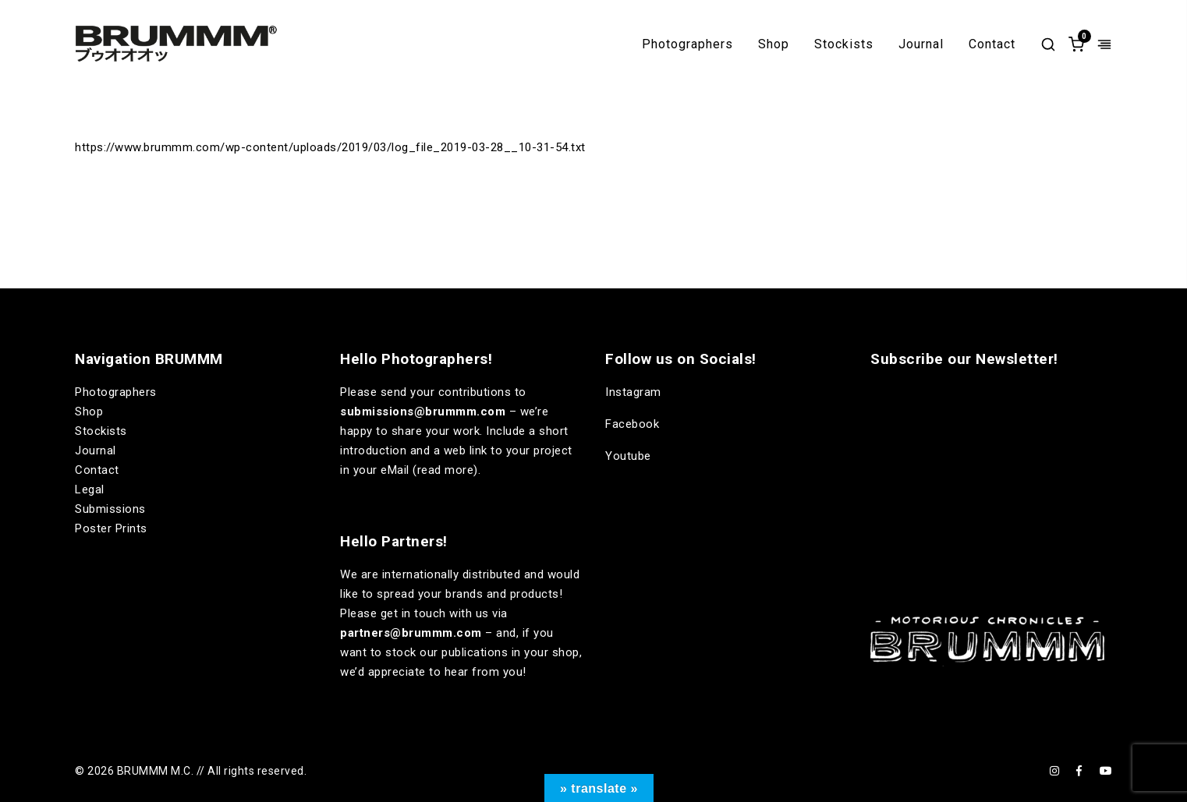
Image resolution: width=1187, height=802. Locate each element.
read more (445, 470)
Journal (921, 44)
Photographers (687, 44)
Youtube (628, 456)
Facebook (632, 424)
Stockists (843, 44)
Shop (773, 44)
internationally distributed (451, 574)
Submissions (110, 509)
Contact (992, 44)
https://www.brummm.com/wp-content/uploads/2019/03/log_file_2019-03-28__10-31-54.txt (330, 147)
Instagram (633, 392)
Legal (90, 489)
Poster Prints (111, 528)
